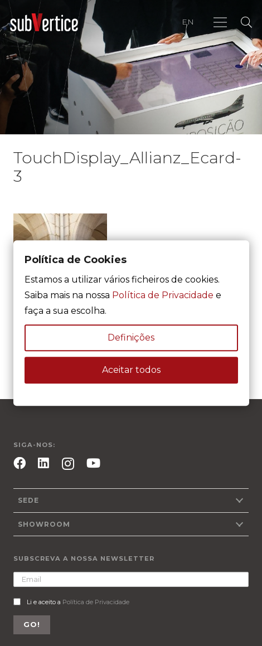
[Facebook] (19, 463)
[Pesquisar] (246, 22)
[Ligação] (44, 22)
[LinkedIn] (43, 463)
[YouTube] (93, 463)
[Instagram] (68, 464)
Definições (131, 337)
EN (188, 21)
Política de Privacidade (95, 602)
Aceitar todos (131, 370)
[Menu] (220, 22)
